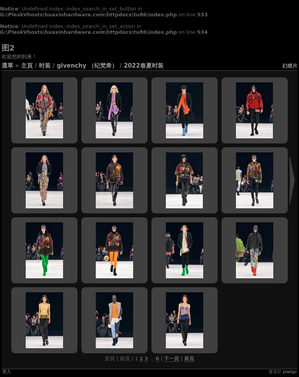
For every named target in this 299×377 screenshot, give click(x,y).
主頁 (27, 65)
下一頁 (171, 358)
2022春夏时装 (144, 65)
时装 (45, 65)
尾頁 (189, 358)
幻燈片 (289, 66)
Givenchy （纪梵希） (87, 65)
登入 (6, 371)
